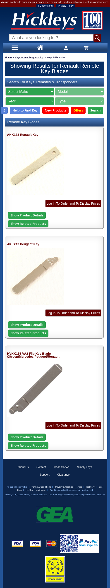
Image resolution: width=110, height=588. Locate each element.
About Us (23, 467)
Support (45, 474)
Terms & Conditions (41, 487)
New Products (55, 110)
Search (95, 110)
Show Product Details (27, 215)
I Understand (45, 5)
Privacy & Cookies (64, 487)
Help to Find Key (25, 110)
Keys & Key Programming (29, 57)
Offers (78, 110)
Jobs (79, 487)
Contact (41, 467)
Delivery (90, 487)
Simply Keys (84, 467)
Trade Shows (61, 467)
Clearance (63, 474)
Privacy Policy (65, 5)
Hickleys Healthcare (35, 490)
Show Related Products (28, 223)
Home (8, 57)
